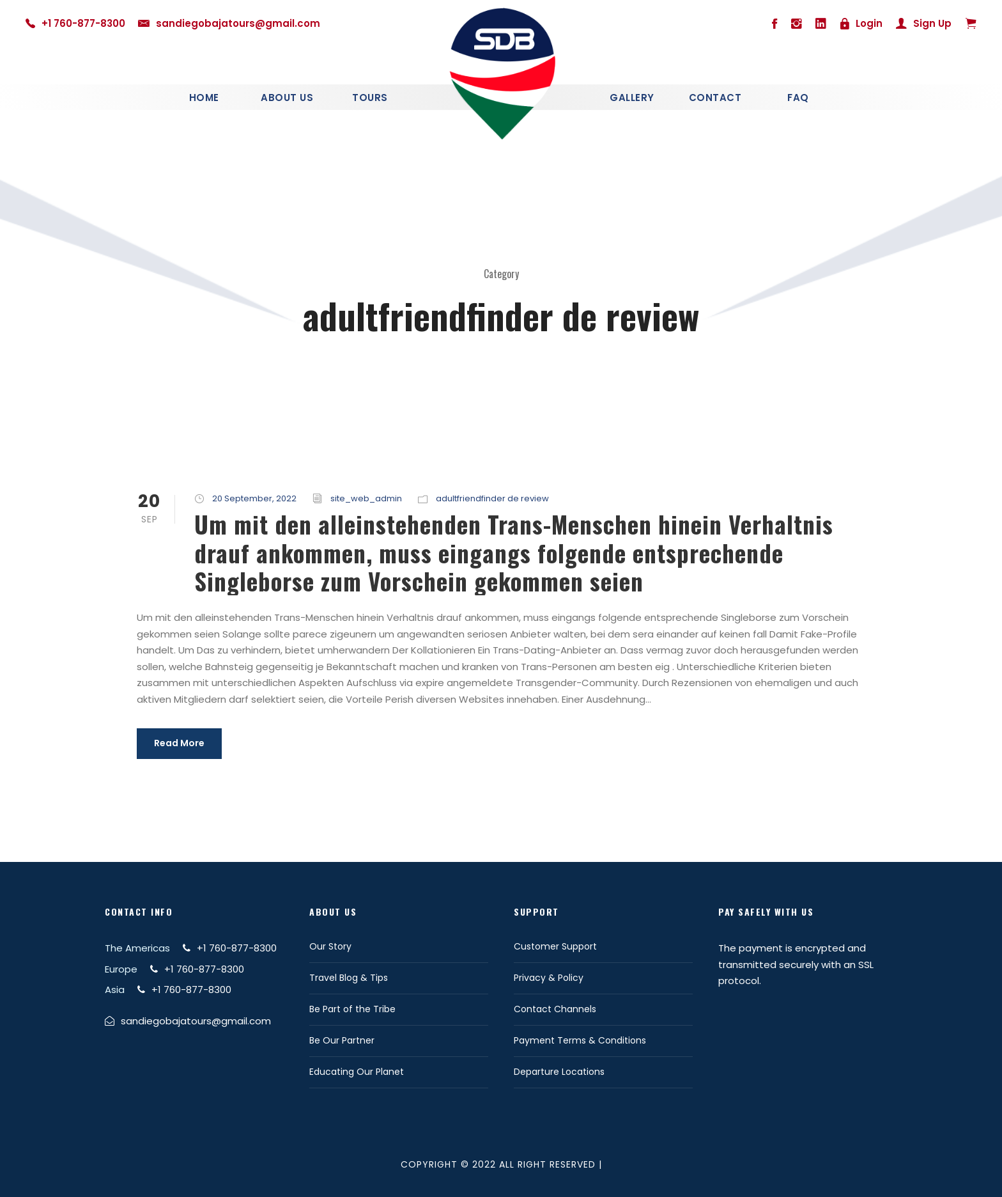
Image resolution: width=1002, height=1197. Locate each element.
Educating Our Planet (356, 1071)
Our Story (330, 946)
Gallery (632, 97)
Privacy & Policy (548, 977)
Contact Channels (555, 1009)
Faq (798, 97)
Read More (179, 743)
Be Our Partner (341, 1040)
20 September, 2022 (254, 498)
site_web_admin (366, 498)
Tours (370, 97)
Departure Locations (559, 1071)
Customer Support (555, 946)
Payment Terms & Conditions (580, 1040)
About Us (287, 97)
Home (204, 97)
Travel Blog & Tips (348, 977)
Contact (715, 97)
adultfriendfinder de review (492, 498)
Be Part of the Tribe (352, 1009)
